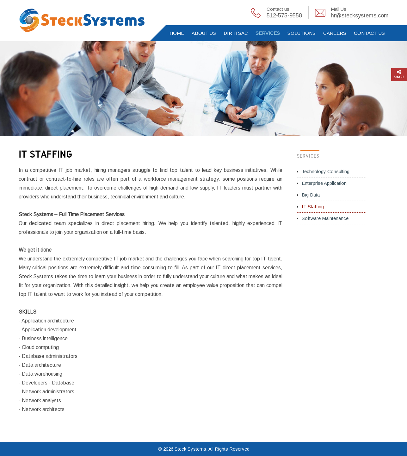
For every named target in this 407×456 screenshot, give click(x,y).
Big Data (311, 194)
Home (177, 33)
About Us (204, 33)
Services (268, 33)
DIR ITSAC (236, 33)
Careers (334, 33)
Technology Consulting (325, 171)
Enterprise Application (324, 183)
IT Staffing (313, 206)
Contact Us (369, 33)
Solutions (301, 33)
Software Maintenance (325, 218)
